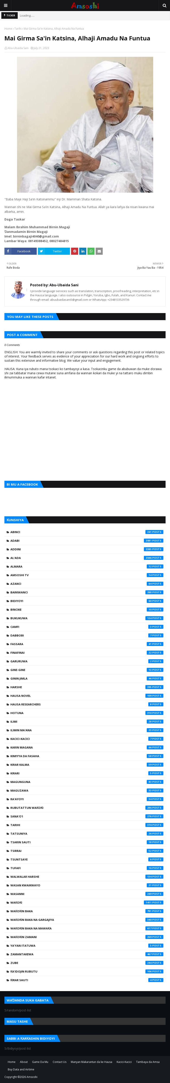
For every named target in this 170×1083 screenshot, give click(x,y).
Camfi (86, 627)
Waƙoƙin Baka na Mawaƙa (86, 928)
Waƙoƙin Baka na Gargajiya (86, 920)
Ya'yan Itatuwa (86, 946)
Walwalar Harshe (86, 877)
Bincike (86, 610)
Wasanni (86, 894)
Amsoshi (32, 1077)
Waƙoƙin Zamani (86, 937)
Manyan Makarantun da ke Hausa (91, 1062)
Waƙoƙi (86, 902)
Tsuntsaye (86, 859)
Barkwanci (86, 592)
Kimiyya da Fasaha (86, 756)
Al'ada (86, 558)
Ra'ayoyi (86, 799)
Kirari (86, 773)
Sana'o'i (86, 816)
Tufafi (86, 868)
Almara (86, 566)
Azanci (86, 584)
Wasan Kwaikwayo (86, 885)
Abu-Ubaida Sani (18, 48)
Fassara (86, 644)
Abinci (86, 532)
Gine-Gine (86, 670)
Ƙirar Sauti (86, 980)
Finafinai (86, 653)
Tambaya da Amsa (148, 1062)
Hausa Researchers (86, 704)
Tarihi (17, 28)
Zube (86, 963)
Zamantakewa (86, 954)
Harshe (86, 687)
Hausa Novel (86, 696)
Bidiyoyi (86, 601)
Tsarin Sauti (86, 842)
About (24, 1062)
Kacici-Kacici (86, 739)
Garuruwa (86, 661)
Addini (86, 549)
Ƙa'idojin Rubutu (86, 971)
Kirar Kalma (86, 765)
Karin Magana (86, 747)
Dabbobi (86, 635)
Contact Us (59, 1062)
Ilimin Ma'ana (86, 730)
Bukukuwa (86, 618)
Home (8, 28)
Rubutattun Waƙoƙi (86, 808)
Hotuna (86, 713)
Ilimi (86, 722)
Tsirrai (86, 851)
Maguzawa (86, 790)
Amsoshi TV (86, 575)
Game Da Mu (40, 1062)
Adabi (86, 541)
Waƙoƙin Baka (86, 911)
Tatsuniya (86, 834)
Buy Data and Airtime (21, 1069)
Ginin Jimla (86, 678)
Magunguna (86, 782)
